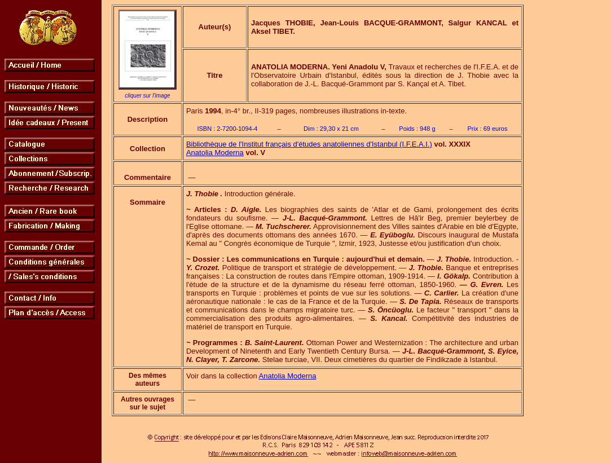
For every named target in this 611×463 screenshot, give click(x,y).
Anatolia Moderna (215, 152)
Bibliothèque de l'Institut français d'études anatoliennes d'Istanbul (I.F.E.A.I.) (309, 144)
